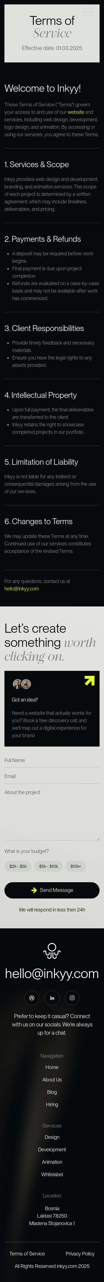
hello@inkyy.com (21, 589)
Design (52, 1137)
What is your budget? (26, 851)
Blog (52, 1092)
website (76, 112)
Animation (52, 1162)
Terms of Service (27, 1254)
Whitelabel (52, 1174)
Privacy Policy (80, 1254)
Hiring (52, 1104)
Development (52, 1149)
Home (52, 1067)
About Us (52, 1080)
